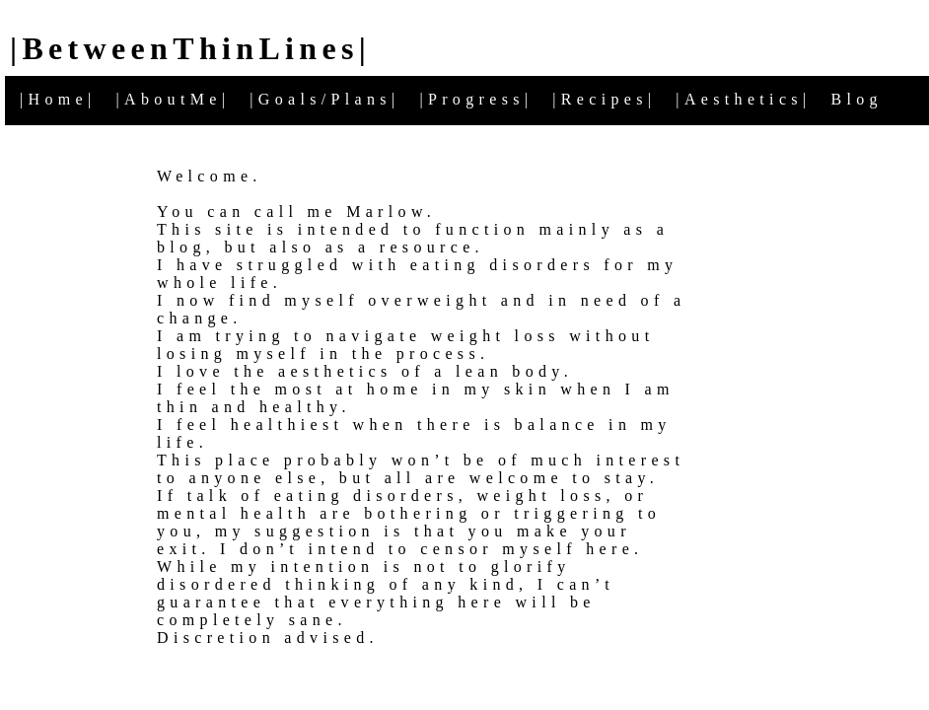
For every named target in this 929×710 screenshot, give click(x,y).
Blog (856, 99)
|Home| (58, 99)
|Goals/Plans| (324, 99)
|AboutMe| (173, 99)
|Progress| (476, 99)
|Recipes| (604, 99)
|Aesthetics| (743, 99)
